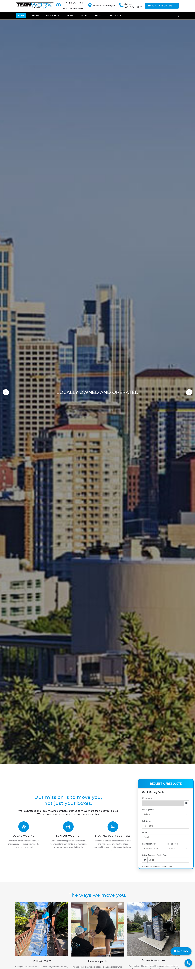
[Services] (53, 15)
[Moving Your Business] (113, 826)
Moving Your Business (113, 835)
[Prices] (83, 15)
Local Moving (24, 835)
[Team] (69, 15)
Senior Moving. (68, 835)
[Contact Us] (114, 15)
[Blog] (97, 15)
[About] (35, 15)
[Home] (21, 15)
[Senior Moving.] (68, 826)
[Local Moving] (23, 826)
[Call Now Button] (188, 963)
